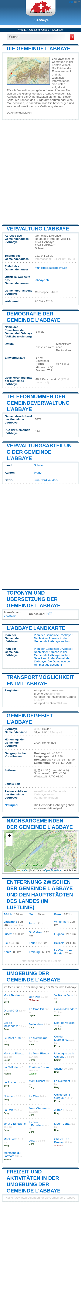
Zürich (8, 914)
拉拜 (49, 613)
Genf (32, 914)
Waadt (22, 29)
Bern (32, 923)
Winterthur (61, 921)
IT (79, 2)
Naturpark (11, 805)
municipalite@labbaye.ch (51, 267)
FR (75, 2)
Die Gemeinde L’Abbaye (39, 48)
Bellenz (59, 942)
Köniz (7, 952)
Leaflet (22, 870)
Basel (57, 914)
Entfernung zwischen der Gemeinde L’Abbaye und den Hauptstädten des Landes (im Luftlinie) (40, 894)
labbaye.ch (42, 280)
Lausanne (10, 921)
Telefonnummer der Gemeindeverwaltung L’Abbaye (38, 403)
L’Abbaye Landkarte (36, 628)
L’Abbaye (41, 20)
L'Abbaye (10, 615)
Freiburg (34, 952)
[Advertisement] (40, 172)
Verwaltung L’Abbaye (38, 229)
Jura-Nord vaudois (38, 29)
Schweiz (39, 465)
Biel (6, 942)
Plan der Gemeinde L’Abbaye (53, 635)
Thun (32, 942)
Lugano (59, 934)
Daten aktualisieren (19, 112)
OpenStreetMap (53, 870)
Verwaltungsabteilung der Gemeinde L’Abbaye (39, 452)
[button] (9, 836)
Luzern (8, 934)
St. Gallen (35, 932)
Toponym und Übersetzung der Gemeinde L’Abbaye (34, 599)
